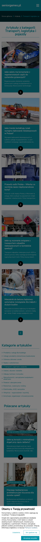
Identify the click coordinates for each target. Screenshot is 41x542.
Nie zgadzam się (31, 532)
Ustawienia (16, 532)
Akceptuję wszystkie (30, 538)
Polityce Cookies (30, 528)
